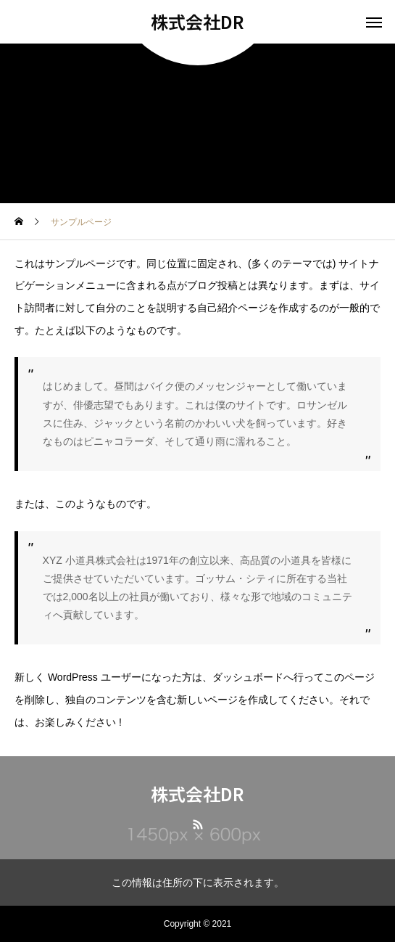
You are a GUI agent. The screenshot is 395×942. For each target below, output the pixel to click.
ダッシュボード (247, 677)
